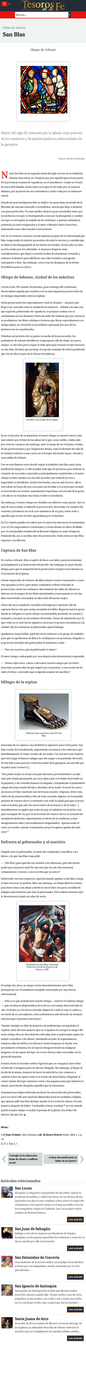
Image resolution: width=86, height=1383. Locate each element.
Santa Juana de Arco (31, 1318)
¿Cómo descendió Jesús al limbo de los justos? (63, 1159)
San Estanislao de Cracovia (37, 1257)
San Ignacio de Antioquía (36, 1286)
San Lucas (23, 1188)
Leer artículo (75, 1219)
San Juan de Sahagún (32, 1228)
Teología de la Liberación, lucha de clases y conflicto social (23, 1159)
